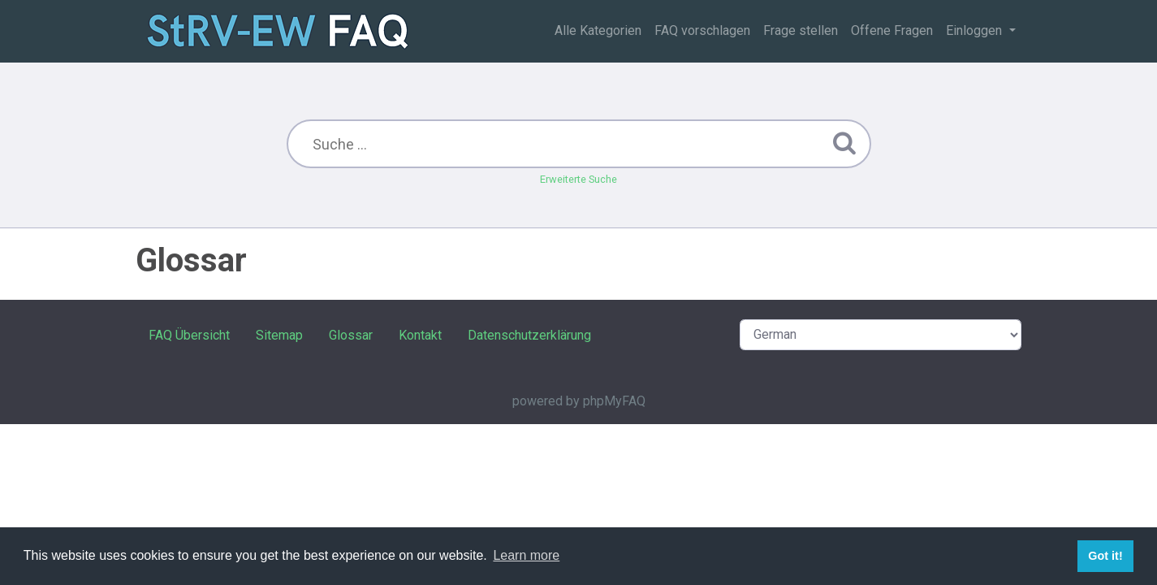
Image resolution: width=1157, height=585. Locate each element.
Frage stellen (800, 30)
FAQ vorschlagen (702, 30)
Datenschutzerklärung (529, 335)
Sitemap (279, 335)
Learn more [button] (526, 555)
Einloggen (975, 30)
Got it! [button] (1105, 555)
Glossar (351, 335)
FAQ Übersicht (189, 335)
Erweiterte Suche (578, 179)
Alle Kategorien (598, 30)
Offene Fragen (892, 30)
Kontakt (420, 335)
